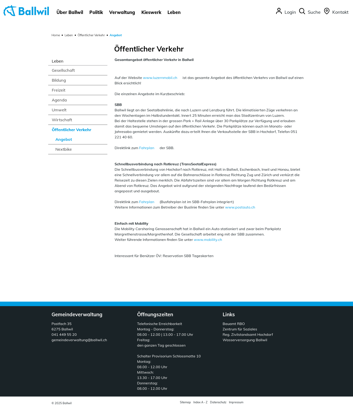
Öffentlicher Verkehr (71, 129)
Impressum (236, 402)
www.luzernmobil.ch (160, 77)
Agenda (59, 100)
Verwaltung (122, 12)
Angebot (70, 140)
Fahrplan (146, 148)
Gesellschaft (63, 70)
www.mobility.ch (208, 239)
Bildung (59, 80)
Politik (96, 12)
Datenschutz (218, 402)
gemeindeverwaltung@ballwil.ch (79, 340)
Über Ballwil (70, 12)
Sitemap (185, 402)
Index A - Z (200, 402)
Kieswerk (151, 12)
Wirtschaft (62, 119)
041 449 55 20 (64, 334)
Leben (174, 12)
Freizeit (58, 90)
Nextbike (63, 149)
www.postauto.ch (240, 207)
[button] (309, 12)
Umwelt (59, 109)
